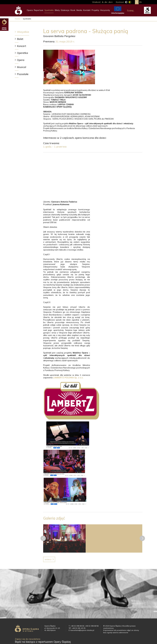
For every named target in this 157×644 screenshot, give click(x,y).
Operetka (22, 53)
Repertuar (38, 10)
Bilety (57, 10)
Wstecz (48, 559)
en (140, 2)
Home (17, 19)
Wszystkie (23, 31)
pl (137, 2)
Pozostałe (22, 74)
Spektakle (49, 10)
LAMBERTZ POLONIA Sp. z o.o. (68, 377)
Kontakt (86, 10)
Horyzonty (105, 10)
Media (79, 10)
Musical (21, 67)
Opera (30, 10)
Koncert (21, 46)
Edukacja (65, 10)
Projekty (95, 10)
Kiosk (73, 10)
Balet (20, 39)
